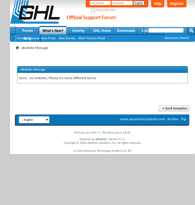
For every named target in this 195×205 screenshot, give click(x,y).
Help (157, 4)
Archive (172, 119)
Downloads (126, 31)
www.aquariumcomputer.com (142, 119)
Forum (27, 31)
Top (183, 119)
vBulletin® (101, 139)
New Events (67, 38)
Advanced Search (177, 38)
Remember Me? (103, 10)
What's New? (52, 31)
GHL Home (102, 31)
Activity (78, 31)
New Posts (48, 38)
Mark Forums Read (91, 38)
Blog (27, 38)
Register (177, 4)
